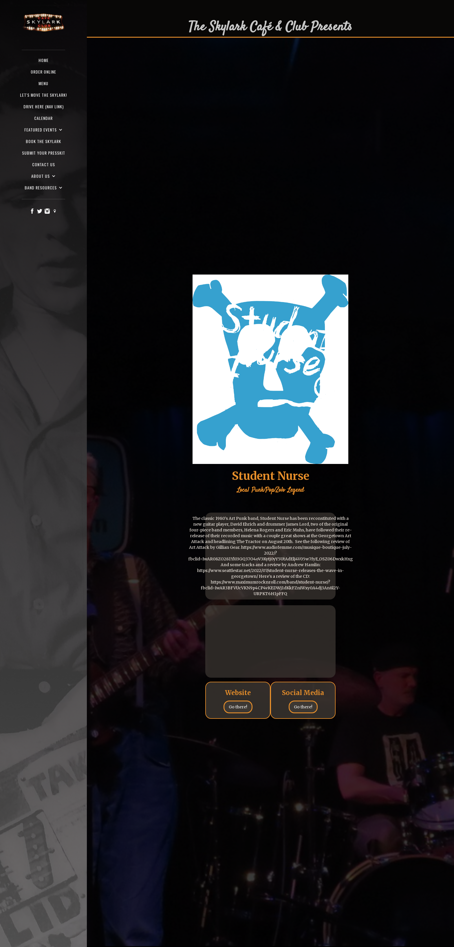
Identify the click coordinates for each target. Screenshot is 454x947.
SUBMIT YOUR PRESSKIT (43, 153)
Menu (43, 83)
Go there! (238, 707)
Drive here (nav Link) (43, 106)
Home (44, 60)
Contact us (43, 164)
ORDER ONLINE (43, 72)
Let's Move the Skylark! (43, 95)
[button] (43, 130)
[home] (43, 23)
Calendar (43, 118)
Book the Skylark (43, 141)
